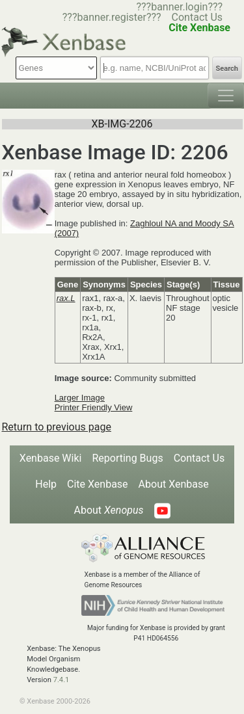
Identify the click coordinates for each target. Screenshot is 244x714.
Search (227, 68)
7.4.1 (61, 680)
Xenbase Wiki (51, 458)
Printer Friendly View (94, 407)
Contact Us (197, 17)
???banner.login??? (179, 7)
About (108, 510)
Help (46, 484)
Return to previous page (56, 427)
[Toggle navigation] (226, 96)
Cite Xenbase (97, 484)
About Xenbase (174, 484)
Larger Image (80, 398)
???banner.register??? (111, 17)
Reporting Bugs (127, 458)
